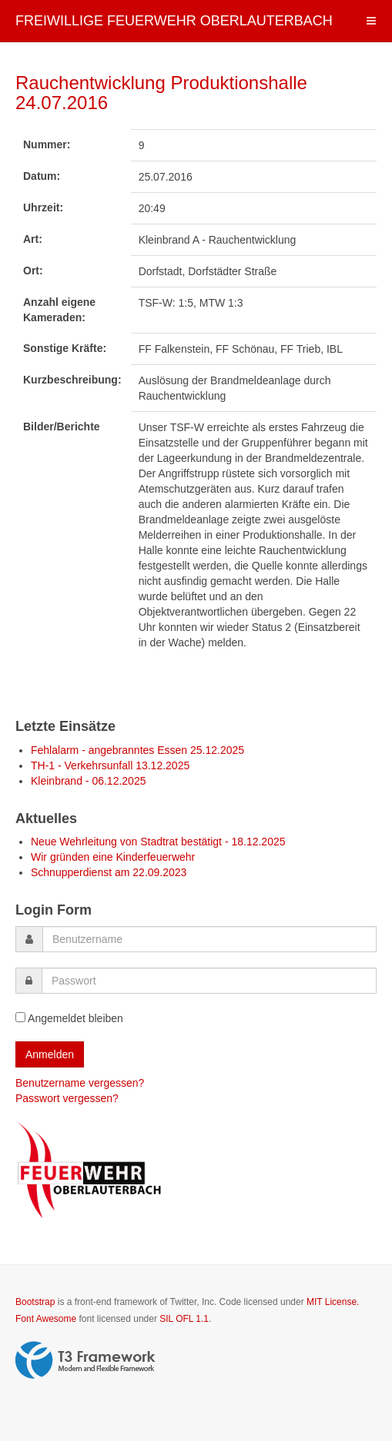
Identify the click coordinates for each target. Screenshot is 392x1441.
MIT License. (333, 1302)
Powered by (85, 1360)
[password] (209, 981)
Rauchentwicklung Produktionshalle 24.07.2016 (161, 92)
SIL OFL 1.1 (184, 1318)
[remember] (20, 1017)
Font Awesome (45, 1318)
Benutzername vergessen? (79, 1083)
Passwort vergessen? (67, 1098)
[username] (209, 939)
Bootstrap (35, 1302)
